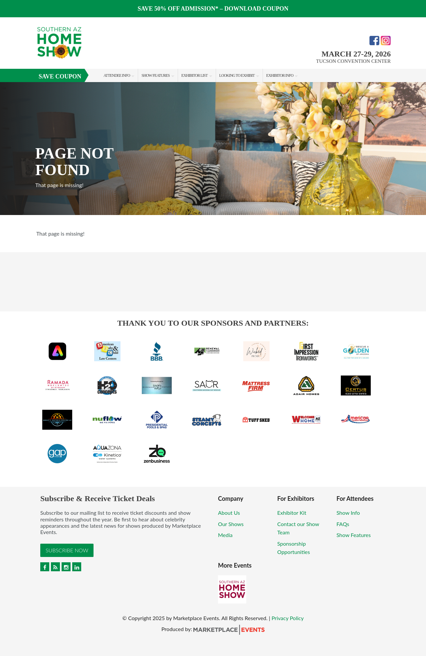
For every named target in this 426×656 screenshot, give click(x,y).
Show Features (155, 75)
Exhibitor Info (279, 75)
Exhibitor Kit (291, 512)
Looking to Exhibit (237, 75)
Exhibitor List (194, 75)
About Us (229, 512)
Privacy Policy (288, 618)
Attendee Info (117, 75)
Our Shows (231, 524)
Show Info (348, 512)
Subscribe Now (67, 550)
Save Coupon (60, 76)
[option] (213, 148)
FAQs (342, 524)
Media (225, 535)
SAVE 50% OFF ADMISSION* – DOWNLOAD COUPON (212, 8)
